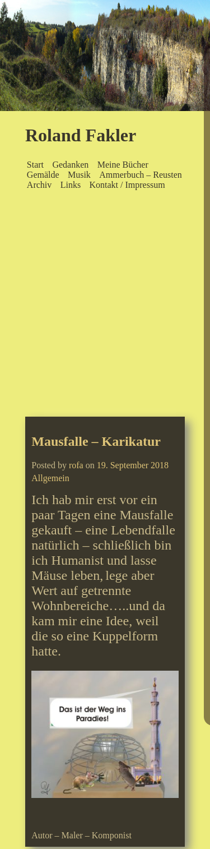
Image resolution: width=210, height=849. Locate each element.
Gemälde (43, 174)
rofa (76, 465)
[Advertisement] (105, 306)
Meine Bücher (122, 164)
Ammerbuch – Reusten (140, 174)
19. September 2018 (133, 465)
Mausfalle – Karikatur (96, 441)
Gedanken (70, 164)
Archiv (39, 185)
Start (35, 164)
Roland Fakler (80, 135)
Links (70, 185)
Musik (79, 174)
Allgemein (50, 478)
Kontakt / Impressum (127, 185)
